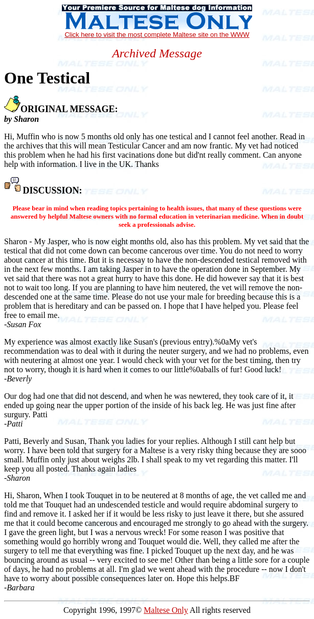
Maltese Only (166, 610)
